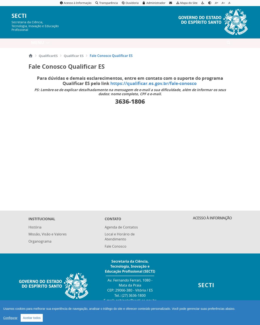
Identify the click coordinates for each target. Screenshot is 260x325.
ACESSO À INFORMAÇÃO (212, 219)
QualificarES (48, 55)
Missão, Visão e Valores (47, 234)
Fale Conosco (115, 246)
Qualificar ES (74, 55)
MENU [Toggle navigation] (40, 44)
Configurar (10, 318)
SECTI (19, 16)
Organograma (39, 241)
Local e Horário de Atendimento (120, 237)
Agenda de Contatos (121, 227)
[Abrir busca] (228, 43)
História (34, 227)
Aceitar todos (32, 318)
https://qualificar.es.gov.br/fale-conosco (154, 83)
